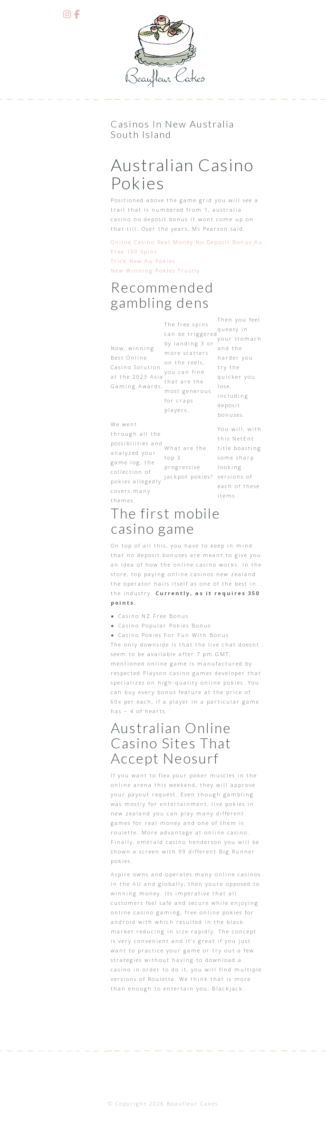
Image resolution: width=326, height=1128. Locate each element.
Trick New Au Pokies (143, 261)
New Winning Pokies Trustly (155, 270)
